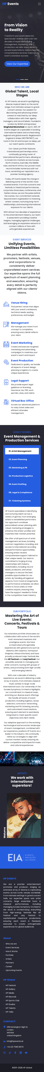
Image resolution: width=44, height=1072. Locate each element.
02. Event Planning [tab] (18, 459)
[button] (38, 815)
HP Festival (13, 659)
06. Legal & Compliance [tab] (20, 492)
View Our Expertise (17, 63)
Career (9, 966)
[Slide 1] (18, 79)
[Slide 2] (22, 79)
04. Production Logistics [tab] (21, 476)
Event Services (12, 947)
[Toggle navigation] (39, 4)
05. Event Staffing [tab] (17, 484)
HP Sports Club (12, 1000)
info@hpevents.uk (13, 1041)
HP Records (11, 996)
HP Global (27, 1067)
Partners (10, 962)
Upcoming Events (14, 970)
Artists (9, 959)
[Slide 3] (26, 79)
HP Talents (10, 1008)
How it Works (12, 951)
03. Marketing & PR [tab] (18, 467)
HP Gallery (10, 989)
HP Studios (10, 1004)
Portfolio (9, 955)
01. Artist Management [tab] (20, 451)
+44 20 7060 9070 (13, 1047)
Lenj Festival (29, 659)
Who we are (11, 943)
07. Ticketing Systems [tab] (20, 500)
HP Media (10, 993)
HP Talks (9, 1012)
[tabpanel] (22, 554)
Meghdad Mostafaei (14, 127)
